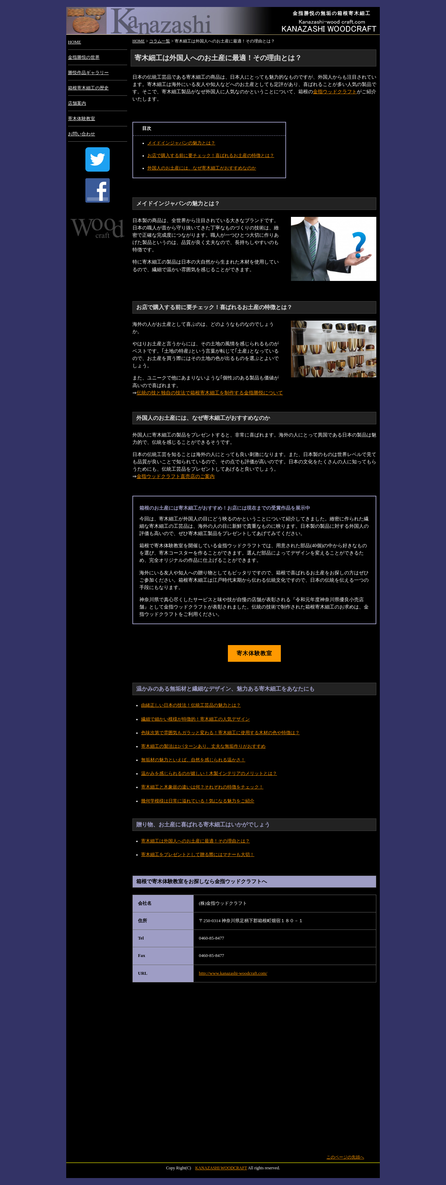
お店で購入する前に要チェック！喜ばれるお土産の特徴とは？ (210, 155)
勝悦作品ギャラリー (88, 72)
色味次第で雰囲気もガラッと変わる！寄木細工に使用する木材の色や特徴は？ (220, 732)
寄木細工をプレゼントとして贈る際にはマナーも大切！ (197, 854)
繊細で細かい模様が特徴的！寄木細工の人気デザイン (195, 719)
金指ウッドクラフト (335, 91)
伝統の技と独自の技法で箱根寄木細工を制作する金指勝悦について (210, 392)
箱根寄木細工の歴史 (88, 88)
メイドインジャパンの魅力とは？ (181, 143)
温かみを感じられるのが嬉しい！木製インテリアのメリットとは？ (209, 773)
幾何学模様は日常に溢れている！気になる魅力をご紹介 (197, 801)
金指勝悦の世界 (84, 57)
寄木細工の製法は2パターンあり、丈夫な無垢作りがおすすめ (203, 746)
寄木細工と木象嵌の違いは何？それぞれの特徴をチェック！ (202, 787)
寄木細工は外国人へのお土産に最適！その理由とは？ (195, 841)
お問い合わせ (81, 134)
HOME (74, 42)
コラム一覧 (159, 41)
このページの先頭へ (345, 1157)
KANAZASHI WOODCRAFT (221, 1168)
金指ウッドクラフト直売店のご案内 (176, 476)
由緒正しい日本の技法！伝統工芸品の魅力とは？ (191, 705)
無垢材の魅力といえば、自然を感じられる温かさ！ (193, 760)
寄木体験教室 (81, 118)
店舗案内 (77, 103)
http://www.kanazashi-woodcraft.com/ (233, 973)
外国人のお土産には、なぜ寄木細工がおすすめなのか (201, 168)
